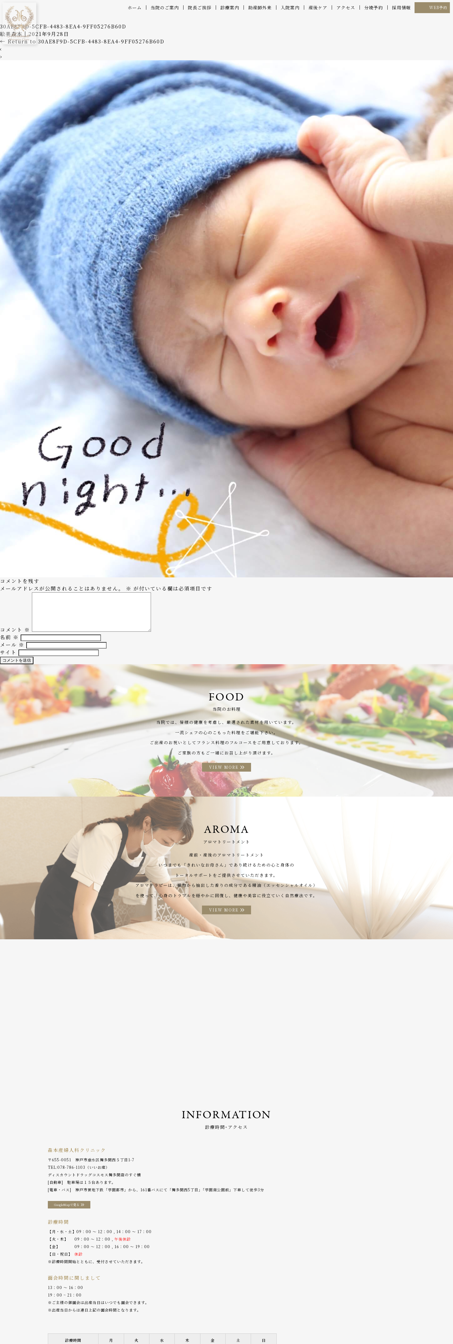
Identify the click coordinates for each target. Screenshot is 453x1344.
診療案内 (229, 7)
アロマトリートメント (230, 1325)
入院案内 (290, 7)
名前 (9, 638)
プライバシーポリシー (376, 1325)
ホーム (135, 7)
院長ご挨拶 (199, 7)
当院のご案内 (165, 7)
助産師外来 (260, 7)
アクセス (345, 7)
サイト (8, 653)
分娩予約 (373, 7)
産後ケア (318, 7)
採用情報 (401, 7)
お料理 (196, 1325)
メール (12, 646)
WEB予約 (438, 7)
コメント (15, 631)
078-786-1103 (71, 1178)
